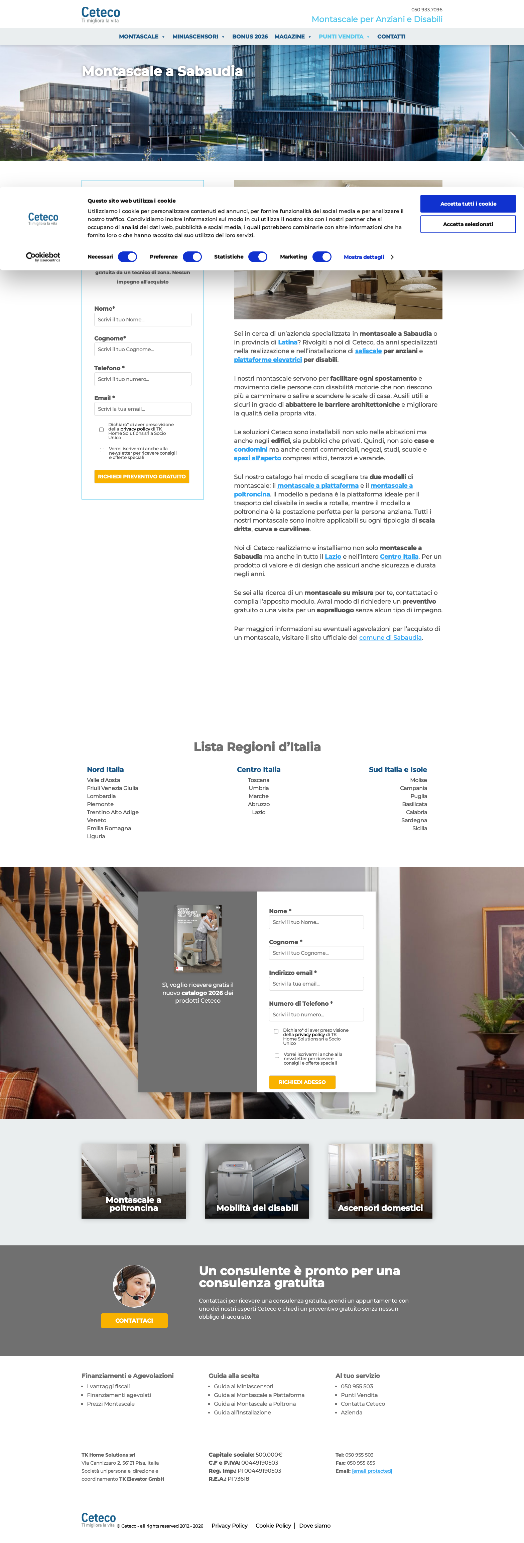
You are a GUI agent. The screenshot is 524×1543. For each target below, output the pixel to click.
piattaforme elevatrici (268, 360)
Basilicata (414, 804)
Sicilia (419, 828)
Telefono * (109, 368)
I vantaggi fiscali (108, 1385)
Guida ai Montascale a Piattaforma (259, 1394)
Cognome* (110, 338)
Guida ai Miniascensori (243, 1385)
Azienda (351, 1411)
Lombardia (101, 796)
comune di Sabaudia (390, 637)
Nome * (280, 911)
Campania (413, 788)
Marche (259, 796)
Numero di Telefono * (301, 1003)
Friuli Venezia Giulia (112, 788)
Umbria (259, 788)
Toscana (258, 780)
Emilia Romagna (109, 828)
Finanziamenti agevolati (119, 1394)
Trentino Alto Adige (113, 812)
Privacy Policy (230, 1525)
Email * (104, 398)
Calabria (416, 812)
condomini (250, 449)
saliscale (368, 351)
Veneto (96, 820)
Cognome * (285, 942)
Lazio (258, 812)
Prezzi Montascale (111, 1403)
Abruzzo (259, 804)
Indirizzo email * (292, 973)
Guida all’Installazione (242, 1411)
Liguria (96, 836)
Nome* (104, 308)
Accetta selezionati (468, 37)
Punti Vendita (359, 1394)
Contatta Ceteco (363, 1403)
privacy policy (135, 429)
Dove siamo (315, 1525)
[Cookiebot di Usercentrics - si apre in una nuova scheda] (43, 70)
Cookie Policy (273, 1525)
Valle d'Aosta (103, 780)
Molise (418, 780)
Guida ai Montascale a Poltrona (255, 1403)
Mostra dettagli (364, 70)
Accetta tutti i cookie (468, 17)
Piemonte (100, 804)
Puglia (418, 796)
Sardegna (414, 820)
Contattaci (134, 1320)
